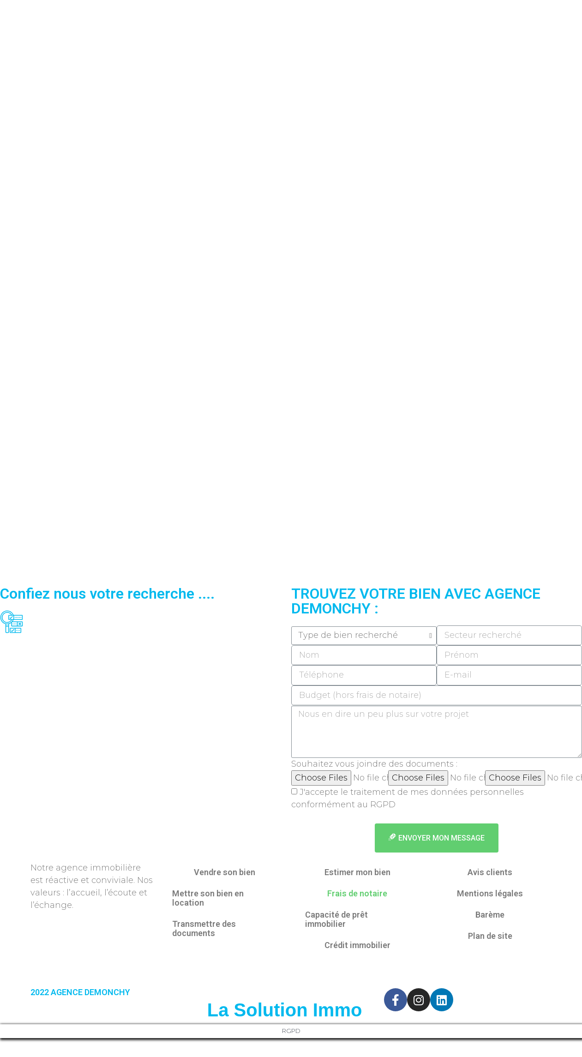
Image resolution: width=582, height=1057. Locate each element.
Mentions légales (490, 893)
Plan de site (490, 936)
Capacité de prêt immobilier (336, 919)
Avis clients (490, 872)
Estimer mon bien (357, 872)
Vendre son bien (224, 872)
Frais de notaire (357, 893)
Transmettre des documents (204, 928)
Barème (489, 914)
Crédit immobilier (357, 945)
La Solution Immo (284, 1010)
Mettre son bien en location (208, 898)
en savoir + (311, 816)
